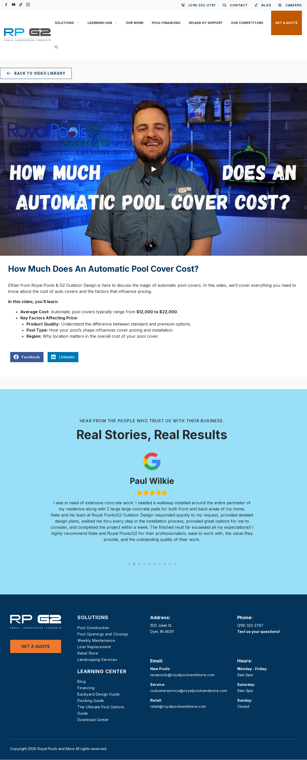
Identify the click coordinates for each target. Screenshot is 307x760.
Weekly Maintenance (96, 640)
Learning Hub (105, 23)
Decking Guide (90, 700)
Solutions (69, 23)
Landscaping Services (97, 659)
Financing (86, 688)
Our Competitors (247, 23)
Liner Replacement (94, 647)
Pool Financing (166, 23)
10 (175, 564)
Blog (81, 681)
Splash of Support (206, 23)
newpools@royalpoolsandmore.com (182, 675)
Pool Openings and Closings (102, 634)
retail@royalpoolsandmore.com (178, 706)
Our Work (135, 23)
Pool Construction (93, 628)
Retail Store (87, 653)
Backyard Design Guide (98, 694)
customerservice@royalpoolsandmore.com (188, 690)
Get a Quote (286, 23)
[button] (56, 47)
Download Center (93, 719)
